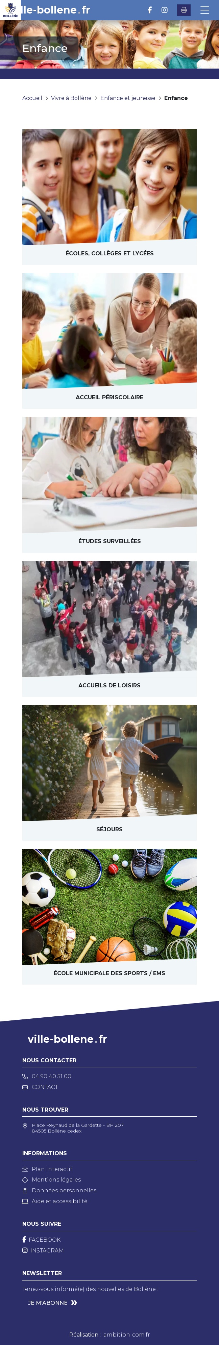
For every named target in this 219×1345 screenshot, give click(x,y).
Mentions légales (51, 1179)
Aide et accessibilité (55, 1201)
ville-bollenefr (50, 10)
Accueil (32, 98)
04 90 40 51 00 (46, 1076)
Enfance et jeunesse (127, 98)
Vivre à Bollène (71, 98)
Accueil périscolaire (109, 397)
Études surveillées (109, 541)
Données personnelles (59, 1190)
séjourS (109, 829)
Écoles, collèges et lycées (110, 253)
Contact (40, 1087)
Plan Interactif (47, 1169)
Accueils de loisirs (109, 685)
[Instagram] (43, 1250)
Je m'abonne (48, 1303)
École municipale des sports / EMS (109, 973)
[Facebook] (41, 1240)
